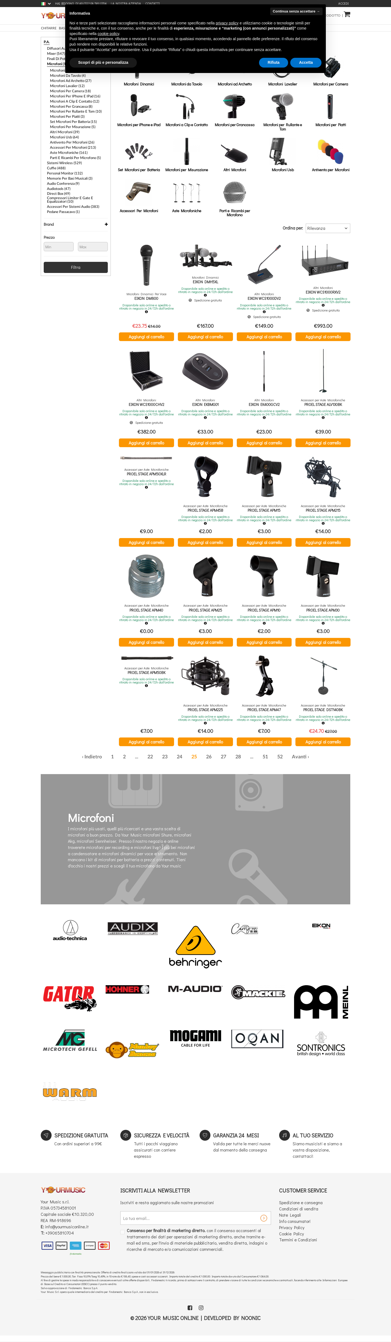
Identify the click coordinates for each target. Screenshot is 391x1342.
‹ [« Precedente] (82, 763)
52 (280, 763)
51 (265, 763)
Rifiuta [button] (274, 62)
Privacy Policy (291, 1233)
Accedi (343, 3)
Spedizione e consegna (301, 1209)
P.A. (46, 42)
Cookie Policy (291, 1240)
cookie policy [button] (108, 33)
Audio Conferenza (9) (62, 169)
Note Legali (290, 1221)
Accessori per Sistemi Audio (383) (71, 190)
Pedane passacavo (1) (62, 195)
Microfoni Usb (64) (63, 127)
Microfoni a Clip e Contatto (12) (73, 95)
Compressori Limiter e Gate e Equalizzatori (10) (77, 184)
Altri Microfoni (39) (63, 123)
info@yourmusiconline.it (67, 1233)
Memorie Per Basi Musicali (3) (68, 164)
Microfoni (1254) (59, 61)
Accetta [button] (306, 62)
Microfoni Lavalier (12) (66, 81)
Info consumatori (295, 1227)
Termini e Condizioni (298, 1246)
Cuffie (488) (55, 155)
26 (209, 763)
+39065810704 (59, 1239)
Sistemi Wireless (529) (62, 150)
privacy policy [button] (227, 23)
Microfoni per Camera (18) (68, 86)
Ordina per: (293, 228)
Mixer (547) (55, 52)
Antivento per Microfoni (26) (70, 132)
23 (165, 763)
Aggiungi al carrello (146, 336)
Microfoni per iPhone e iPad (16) (73, 91)
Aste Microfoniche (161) (67, 141)
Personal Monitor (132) (63, 160)
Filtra (75, 250)
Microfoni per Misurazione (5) (71, 118)
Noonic (251, 1324)
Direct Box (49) (57, 178)
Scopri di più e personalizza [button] (103, 62)
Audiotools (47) (58, 174)
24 (179, 763)
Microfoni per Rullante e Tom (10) (74, 104)
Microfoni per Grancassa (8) (69, 100)
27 (223, 763)
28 (238, 763)
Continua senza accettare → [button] (296, 11)
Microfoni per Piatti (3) (66, 109)
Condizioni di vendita (298, 1215)
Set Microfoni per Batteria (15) (71, 114)
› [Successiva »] (308, 763)
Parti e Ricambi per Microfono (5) (73, 146)
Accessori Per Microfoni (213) (71, 137)
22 (150, 763)
